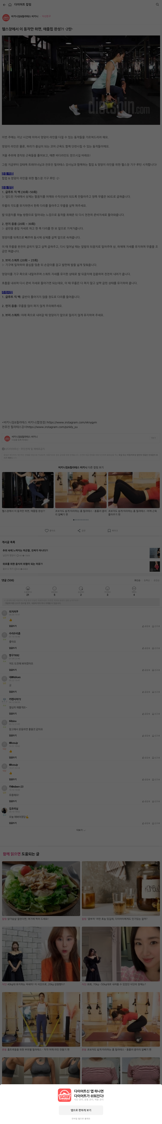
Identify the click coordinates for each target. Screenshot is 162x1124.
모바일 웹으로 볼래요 (81, 1119)
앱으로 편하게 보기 (81, 1110)
